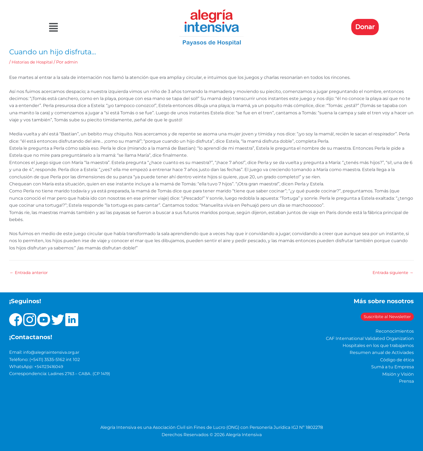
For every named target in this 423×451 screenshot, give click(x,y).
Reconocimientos (395, 331)
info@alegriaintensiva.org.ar (53, 352)
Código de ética (397, 359)
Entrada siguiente (391, 272)
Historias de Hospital (34, 62)
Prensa (406, 381)
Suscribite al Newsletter (377, 316)
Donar (365, 27)
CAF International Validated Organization (370, 338)
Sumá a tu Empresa (392, 366)
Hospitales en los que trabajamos (378, 345)
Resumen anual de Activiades (382, 352)
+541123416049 (50, 366)
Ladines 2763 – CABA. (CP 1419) (80, 373)
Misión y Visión (398, 373)
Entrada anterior (30, 272)
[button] (99, 27)
